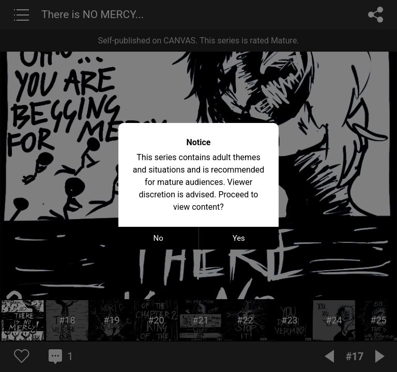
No (158, 238)
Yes (239, 238)
